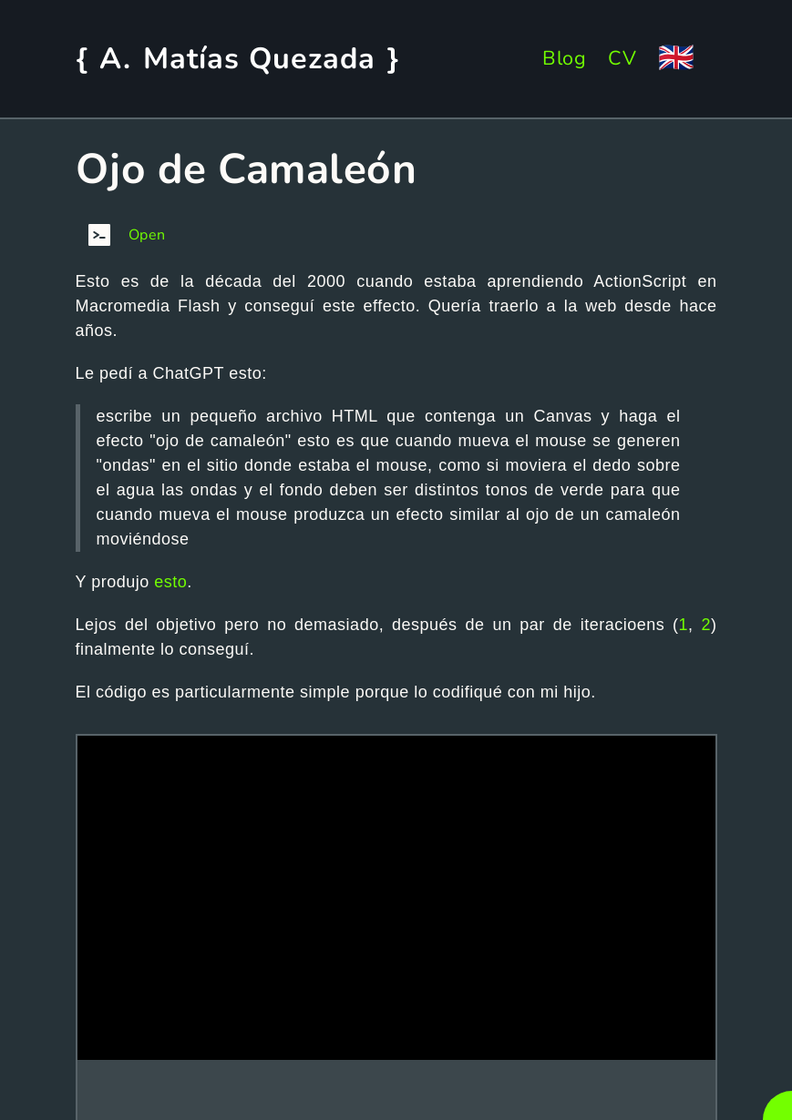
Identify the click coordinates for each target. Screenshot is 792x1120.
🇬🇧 (676, 57)
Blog (564, 58)
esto (170, 582)
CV (622, 58)
